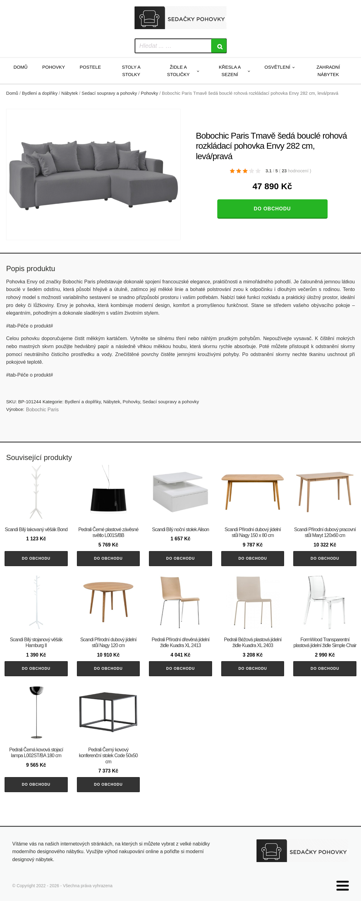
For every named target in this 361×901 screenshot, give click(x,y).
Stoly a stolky (131, 70)
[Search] (218, 46)
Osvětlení (277, 67)
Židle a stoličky (178, 70)
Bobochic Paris (42, 409)
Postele (90, 67)
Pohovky (53, 67)
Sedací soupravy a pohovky (109, 93)
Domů (20, 67)
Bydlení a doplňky (40, 93)
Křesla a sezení (230, 70)
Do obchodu (272, 208)
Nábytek (69, 93)
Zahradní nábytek (328, 70)
